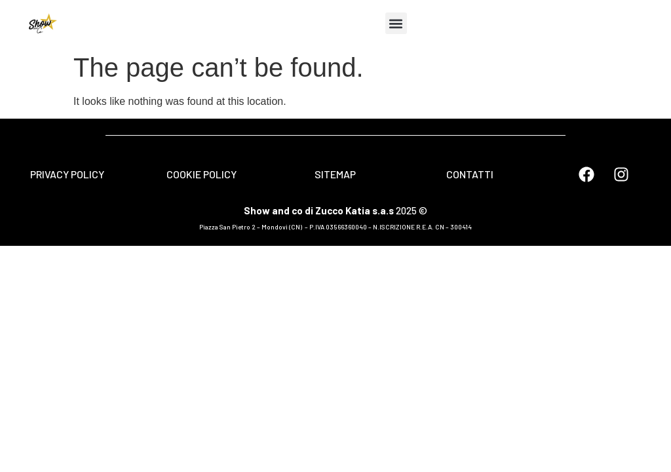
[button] (396, 23)
